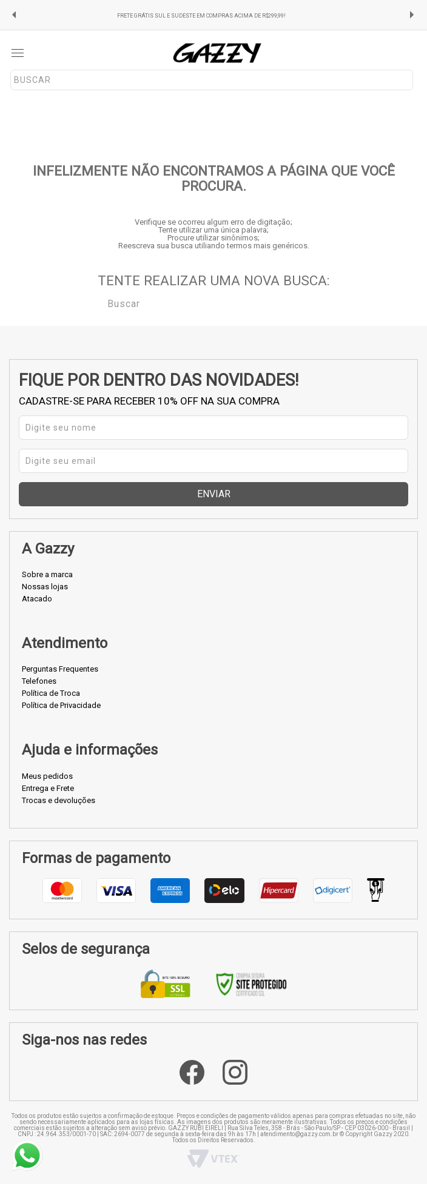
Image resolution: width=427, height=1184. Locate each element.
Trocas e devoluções (58, 800)
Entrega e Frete (48, 788)
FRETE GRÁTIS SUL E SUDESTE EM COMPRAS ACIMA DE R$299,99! (201, 16)
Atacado (37, 598)
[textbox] (211, 80)
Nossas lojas (45, 586)
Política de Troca (51, 693)
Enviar (213, 494)
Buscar (99, 302)
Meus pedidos (47, 776)
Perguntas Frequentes (60, 668)
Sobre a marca (47, 574)
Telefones (39, 681)
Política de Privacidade (61, 705)
